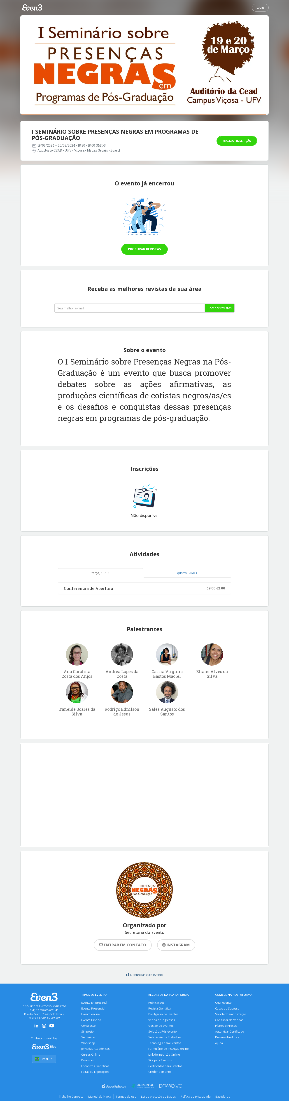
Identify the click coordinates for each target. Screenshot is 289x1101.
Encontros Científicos (95, 1066)
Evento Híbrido (91, 1020)
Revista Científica (159, 1008)
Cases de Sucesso (227, 1008)
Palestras (87, 1060)
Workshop (88, 1043)
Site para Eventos (160, 1060)
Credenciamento (159, 1072)
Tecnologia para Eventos (164, 1043)
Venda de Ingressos (161, 1020)
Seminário (88, 1037)
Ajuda (219, 1043)
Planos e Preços (226, 1026)
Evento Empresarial (94, 1003)
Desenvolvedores (227, 1037)
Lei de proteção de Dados (158, 1096)
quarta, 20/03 (187, 573)
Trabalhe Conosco (71, 1096)
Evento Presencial (93, 1008)
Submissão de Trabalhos (164, 1037)
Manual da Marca (99, 1096)
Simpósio (87, 1031)
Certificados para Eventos (165, 1066)
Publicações (156, 1003)
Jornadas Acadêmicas (95, 1049)
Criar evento (223, 1003)
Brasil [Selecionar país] (44, 1059)
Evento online (90, 1014)
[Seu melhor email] (129, 308)
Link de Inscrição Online (164, 1055)
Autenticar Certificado (229, 1031)
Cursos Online (90, 1055)
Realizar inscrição (236, 141)
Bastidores (222, 1096)
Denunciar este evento (144, 974)
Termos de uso (126, 1096)
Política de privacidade (196, 1096)
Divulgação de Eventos (163, 1014)
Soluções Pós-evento (162, 1031)
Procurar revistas (144, 249)
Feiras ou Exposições (95, 1072)
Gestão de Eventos (160, 1026)
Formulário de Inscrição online (168, 1049)
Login (260, 7)
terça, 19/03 (100, 573)
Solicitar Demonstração (230, 1014)
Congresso (88, 1026)
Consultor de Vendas (229, 1020)
